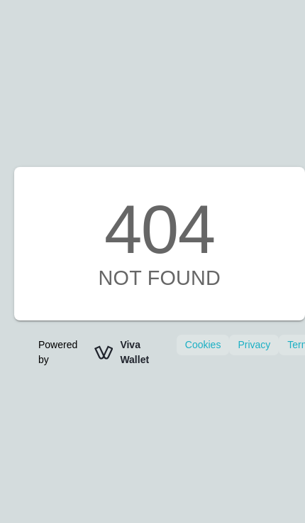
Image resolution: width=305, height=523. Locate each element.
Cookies (203, 344)
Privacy (254, 344)
